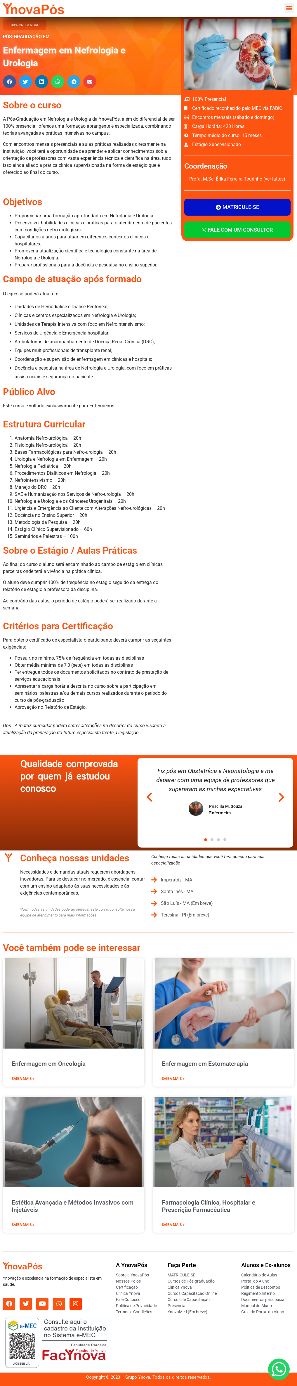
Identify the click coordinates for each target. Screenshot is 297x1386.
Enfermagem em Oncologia (49, 1063)
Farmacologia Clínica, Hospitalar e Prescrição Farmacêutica (208, 1206)
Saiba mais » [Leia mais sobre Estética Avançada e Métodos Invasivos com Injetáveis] (23, 1225)
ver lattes (274, 179)
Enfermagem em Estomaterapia (205, 1063)
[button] (289, 8)
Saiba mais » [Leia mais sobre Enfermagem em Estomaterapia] (173, 1079)
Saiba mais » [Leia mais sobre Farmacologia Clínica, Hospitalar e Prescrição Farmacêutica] (173, 1225)
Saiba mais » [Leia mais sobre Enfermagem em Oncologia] (23, 1079)
